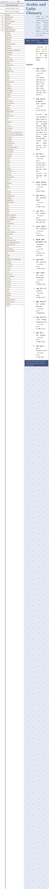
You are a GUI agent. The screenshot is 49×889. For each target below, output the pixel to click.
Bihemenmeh (10, 177)
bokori (8, 211)
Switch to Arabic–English (12, 11)
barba (7, 56)
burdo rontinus (10, 301)
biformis (8, 172)
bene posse (9, 137)
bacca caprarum (10, 21)
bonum (8, 230)
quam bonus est (10, 244)
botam (8, 257)
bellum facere (10, 115)
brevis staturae (10, 276)
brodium (8, 282)
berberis (8, 158)
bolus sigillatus (10, 219)
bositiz (8, 255)
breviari (8, 268)
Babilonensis (9, 17)
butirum (8, 303)
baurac (8, 84)
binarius (8, 179)
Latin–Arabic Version (12, 5)
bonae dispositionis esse (12, 242)
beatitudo (8, 88)
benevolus (9, 153)
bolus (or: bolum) (11, 215)
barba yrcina (9, 60)
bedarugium (9, 90)
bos (7, 253)
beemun (8, 96)
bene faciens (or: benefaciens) (14, 134)
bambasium (9, 52)
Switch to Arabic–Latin (12, 8)
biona (7, 181)
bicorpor (8, 168)
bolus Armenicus (11, 217)
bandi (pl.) (9, 54)
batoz (7, 80)
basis (7, 73)
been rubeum (10, 103)
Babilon (8, 15)
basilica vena (9, 71)
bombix (8, 221)
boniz (7, 227)
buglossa (8, 295)
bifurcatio (9, 175)
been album (9, 101)
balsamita (8, 48)
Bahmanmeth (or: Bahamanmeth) (11, 30)
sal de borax (9, 248)
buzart (8, 306)
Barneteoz (9, 69)
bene (7, 124)
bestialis (8, 162)
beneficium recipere (11, 147)
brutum (8, 287)
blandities (8, 198)
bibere (7, 164)
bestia (7, 160)
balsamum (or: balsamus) (13, 50)
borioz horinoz (10, 251)
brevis (7, 272)
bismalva (8, 194)
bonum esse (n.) (10, 232)
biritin (7, 187)
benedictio (9, 139)
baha (7, 25)
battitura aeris (10, 82)
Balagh (8, 33)
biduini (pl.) (9, 170)
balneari (8, 41)
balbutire (8, 39)
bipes (7, 185)
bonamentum (10, 223)
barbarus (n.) (9, 65)
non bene (8, 126)
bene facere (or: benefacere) (14, 132)
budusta (8, 293)
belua (7, 117)
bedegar (8, 94)
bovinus (8, 261)
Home (28, 40)
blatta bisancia (10, 202)
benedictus (9, 141)
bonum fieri (9, 234)
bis (7, 189)
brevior (8, 270)
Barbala (8, 63)
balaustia (8, 35)
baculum (8, 23)
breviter (8, 280)
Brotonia (8, 284)
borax (7, 246)
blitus (7, 208)
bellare (8, 107)
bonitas (8, 225)
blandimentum (10, 196)
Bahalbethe (9, 27)
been (7, 99)
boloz (7, 213)
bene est (8, 130)
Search (33, 40)
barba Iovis (9, 58)
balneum (8, 46)
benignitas (9, 156)
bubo (7, 291)
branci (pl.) (9, 265)
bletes (7, 206)
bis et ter (8, 191)
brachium (9, 263)
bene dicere (9, 128)
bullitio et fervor (10, 299)
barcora (8, 67)
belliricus (8, 109)
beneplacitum (10, 149)
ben (7, 120)
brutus (8, 289)
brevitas (8, 278)
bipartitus (8, 183)
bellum (8, 113)
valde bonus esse (10, 240)
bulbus (8, 297)
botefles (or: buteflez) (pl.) (13, 259)
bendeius (8, 122)
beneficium (9, 145)
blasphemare (9, 200)
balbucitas (9, 37)
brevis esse (9, 274)
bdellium (8, 86)
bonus (7, 236)
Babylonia (9, 19)
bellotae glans (10, 111)
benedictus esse (10, 143)
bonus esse (9, 238)
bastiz (7, 75)
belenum (8, 105)
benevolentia (9, 151)
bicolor (8, 166)
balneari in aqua (10, 44)
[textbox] (8, 1)
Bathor (8, 77)
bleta (7, 204)
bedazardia (9, 92)
